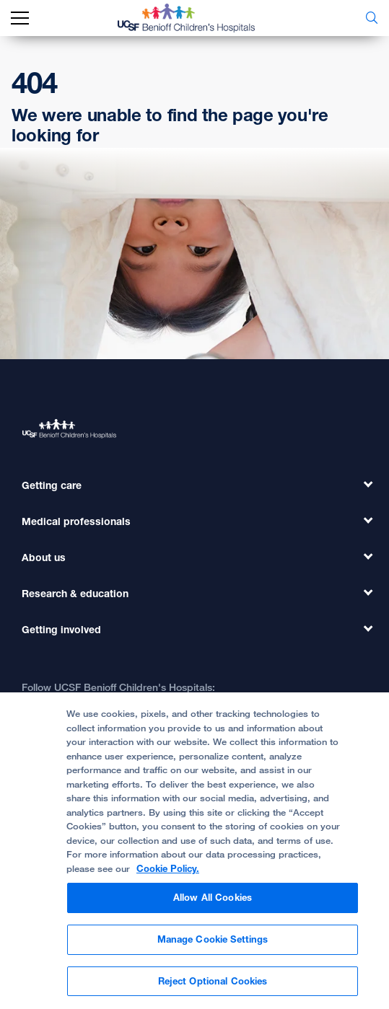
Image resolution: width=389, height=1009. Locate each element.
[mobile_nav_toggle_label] (20, 18)
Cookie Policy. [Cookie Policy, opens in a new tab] (167, 875)
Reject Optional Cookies (213, 987)
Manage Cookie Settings (212, 945)
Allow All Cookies (212, 904)
